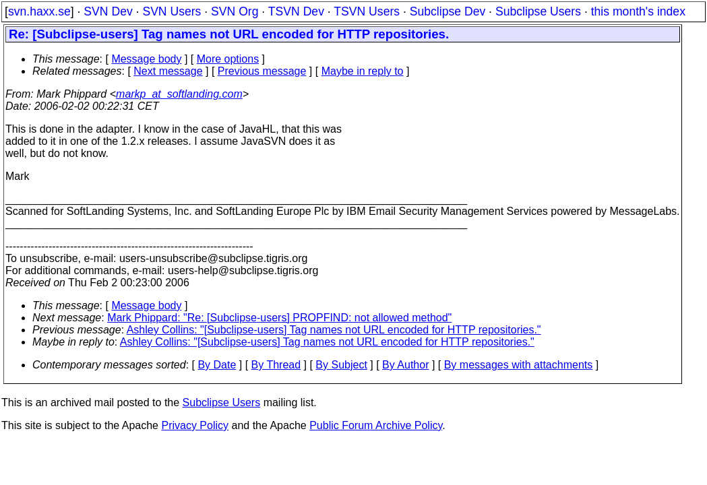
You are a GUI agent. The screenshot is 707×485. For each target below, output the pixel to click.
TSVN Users (367, 11)
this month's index (638, 11)
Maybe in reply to (362, 71)
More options (228, 59)
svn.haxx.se (39, 11)
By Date (216, 364)
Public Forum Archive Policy (375, 425)
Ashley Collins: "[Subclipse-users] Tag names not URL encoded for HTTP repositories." (334, 329)
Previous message (262, 71)
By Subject (341, 364)
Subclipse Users (538, 11)
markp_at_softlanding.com (179, 94)
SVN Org (234, 11)
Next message (167, 71)
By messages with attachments (518, 364)
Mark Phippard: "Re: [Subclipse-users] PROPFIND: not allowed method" (279, 317)
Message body (146, 59)
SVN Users (171, 11)
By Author (405, 364)
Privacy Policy (194, 425)
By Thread (276, 364)
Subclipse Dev (447, 11)
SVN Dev (108, 11)
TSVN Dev (296, 11)
